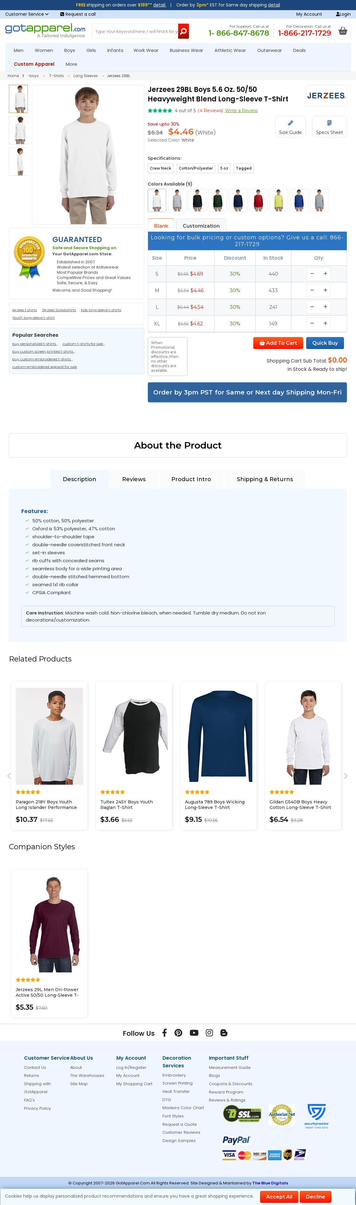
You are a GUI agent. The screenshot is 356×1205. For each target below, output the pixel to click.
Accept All (279, 1197)
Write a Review (241, 110)
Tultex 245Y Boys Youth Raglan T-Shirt (126, 804)
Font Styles (173, 1116)
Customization (201, 226)
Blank (161, 226)
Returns (31, 1075)
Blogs (214, 1075)
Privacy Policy (37, 1108)
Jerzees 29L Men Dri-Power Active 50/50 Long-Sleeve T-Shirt (47, 995)
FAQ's (29, 1100)
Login (343, 14)
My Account (309, 14)
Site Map (79, 1084)
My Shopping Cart (134, 1084)
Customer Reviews (181, 1132)
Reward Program (226, 1092)
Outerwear (272, 50)
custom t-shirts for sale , (84, 343)
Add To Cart (278, 343)
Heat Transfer (176, 1091)
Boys (72, 50)
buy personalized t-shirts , (35, 343)
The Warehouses (87, 1075)
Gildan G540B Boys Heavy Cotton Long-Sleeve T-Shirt (300, 804)
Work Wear (149, 50)
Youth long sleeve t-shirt (33, 317)
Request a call (78, 14)
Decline (315, 1197)
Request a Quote (179, 1124)
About (76, 1067)
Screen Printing (177, 1083)
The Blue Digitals (270, 1183)
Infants (117, 50)
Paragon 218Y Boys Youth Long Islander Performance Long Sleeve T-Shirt (46, 807)
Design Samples (179, 1141)
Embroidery (174, 1075)
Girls (93, 50)
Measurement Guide (230, 1067)
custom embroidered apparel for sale (44, 366)
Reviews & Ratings (227, 1100)
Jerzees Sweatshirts (59, 310)
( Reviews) (210, 110)
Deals (299, 50)
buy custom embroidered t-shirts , (42, 359)
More (74, 64)
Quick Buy (325, 343)
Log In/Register (131, 1067)
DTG (166, 1100)
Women (46, 50)
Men (21, 50)
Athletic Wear (232, 50)
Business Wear (189, 50)
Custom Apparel (37, 64)
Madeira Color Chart (183, 1108)
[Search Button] (183, 31)
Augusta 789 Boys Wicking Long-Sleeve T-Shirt (215, 804)
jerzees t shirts (24, 310)
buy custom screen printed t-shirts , (43, 351)
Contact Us (35, 1067)
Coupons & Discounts (230, 1084)
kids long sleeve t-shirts (101, 310)
